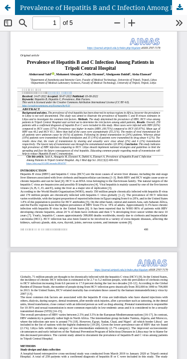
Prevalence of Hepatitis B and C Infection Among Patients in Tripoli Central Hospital (103, 7)
